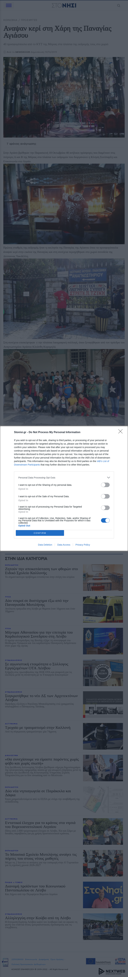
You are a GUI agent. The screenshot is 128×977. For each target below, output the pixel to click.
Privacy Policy (83, 544)
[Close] (121, 432)
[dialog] (64, 488)
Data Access (63, 544)
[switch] (105, 485)
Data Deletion (45, 544)
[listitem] (64, 477)
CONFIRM (40, 533)
